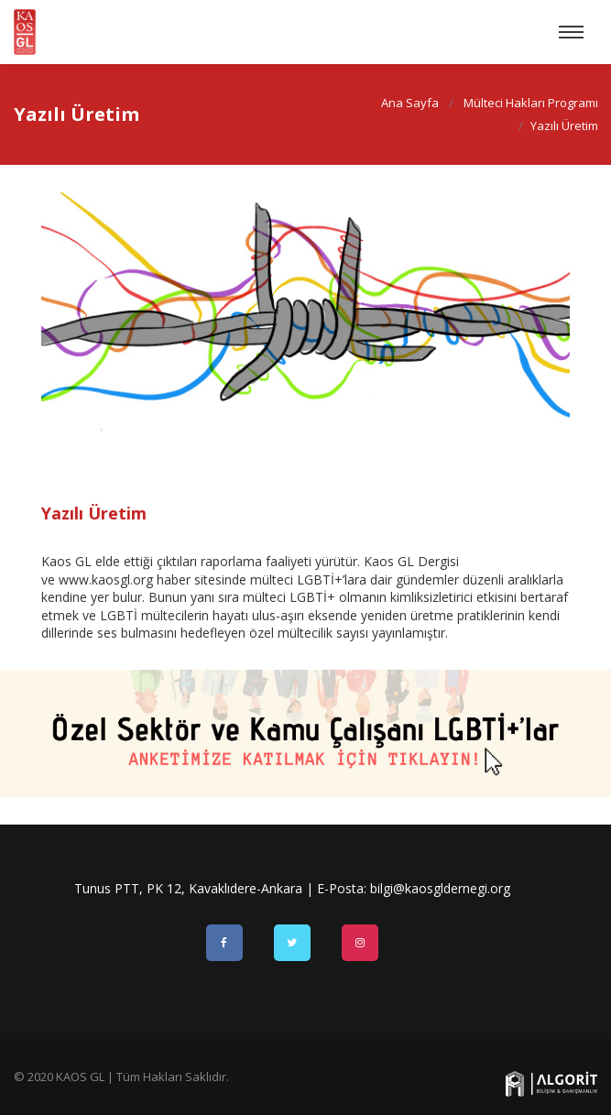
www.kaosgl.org (106, 579)
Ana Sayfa (409, 102)
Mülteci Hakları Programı (530, 102)
